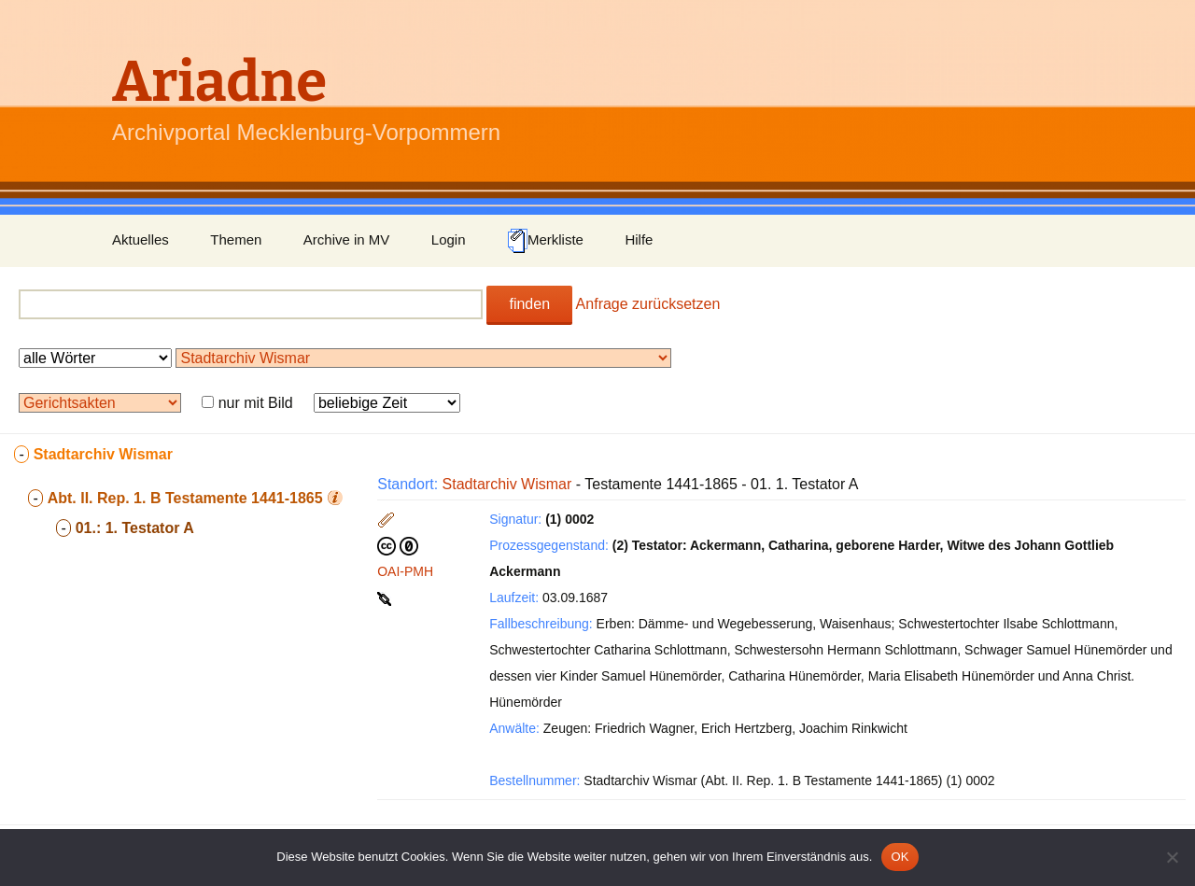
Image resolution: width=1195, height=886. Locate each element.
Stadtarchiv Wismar (507, 484)
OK (899, 857)
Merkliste (545, 241)
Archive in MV (346, 239)
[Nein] (1171, 857)
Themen (235, 239)
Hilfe (639, 239)
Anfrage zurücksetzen (648, 304)
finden (529, 304)
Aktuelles (140, 239)
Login (448, 239)
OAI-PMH (405, 571)
